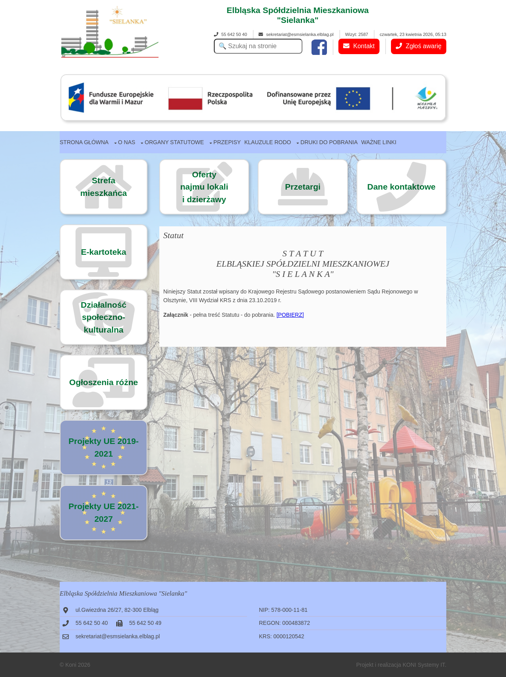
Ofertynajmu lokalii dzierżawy (204, 187)
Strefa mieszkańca (103, 186)
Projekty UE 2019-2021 (103, 447)
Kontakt (359, 46)
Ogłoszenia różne (103, 382)
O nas (127, 142)
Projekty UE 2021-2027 (103, 512)
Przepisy (227, 142)
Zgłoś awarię (419, 46)
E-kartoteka (103, 251)
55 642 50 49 (145, 623)
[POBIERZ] (290, 315)
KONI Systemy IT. (424, 665)
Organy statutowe (174, 142)
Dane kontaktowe (401, 186)
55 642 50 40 (230, 34)
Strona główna (84, 142)
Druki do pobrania (329, 142)
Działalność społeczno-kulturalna (103, 317)
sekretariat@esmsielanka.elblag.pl (296, 34)
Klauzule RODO (267, 142)
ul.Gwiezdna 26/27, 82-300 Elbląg (117, 610)
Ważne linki (378, 142)
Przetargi (303, 186)
